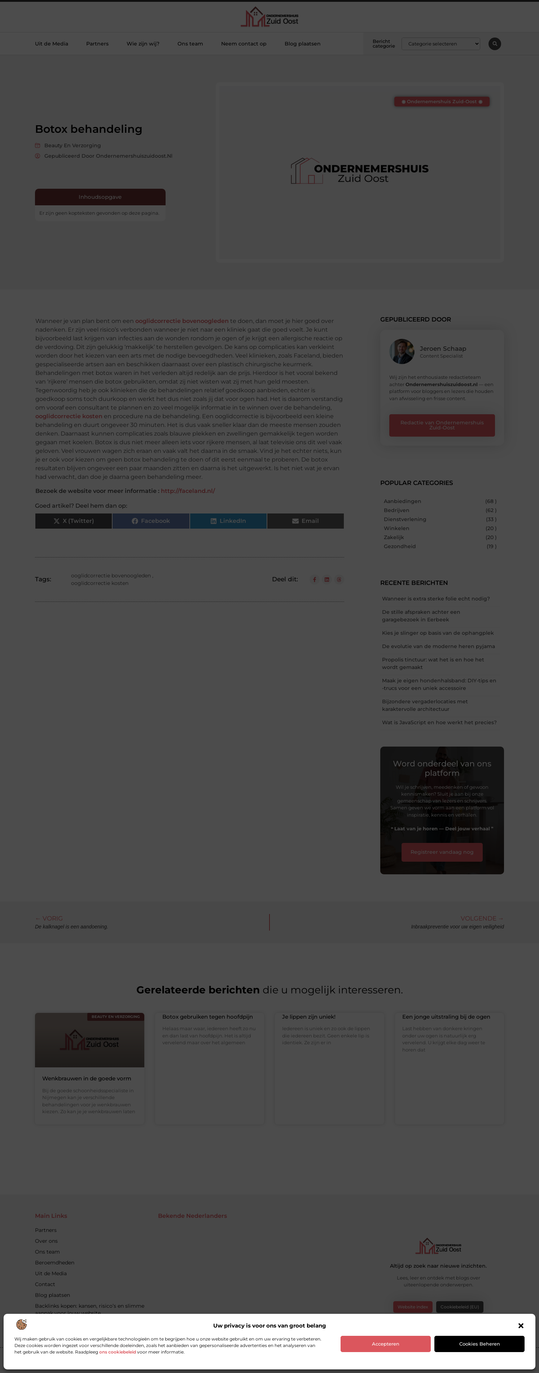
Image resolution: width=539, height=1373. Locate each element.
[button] (521, 1325)
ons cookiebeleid (117, 1352)
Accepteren (385, 1344)
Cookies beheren (479, 1344)
